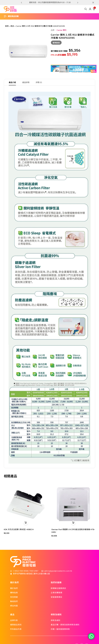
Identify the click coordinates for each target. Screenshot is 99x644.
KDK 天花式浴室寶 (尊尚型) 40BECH (19, 529)
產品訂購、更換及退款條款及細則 (65, 624)
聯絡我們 (14, 601)
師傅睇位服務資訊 (58, 588)
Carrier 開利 (61, 30)
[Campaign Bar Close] (94, 2)
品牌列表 (14, 620)
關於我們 (14, 588)
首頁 (7, 26)
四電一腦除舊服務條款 (60, 629)
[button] (77, 2)
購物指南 (14, 592)
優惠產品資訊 (16, 624)
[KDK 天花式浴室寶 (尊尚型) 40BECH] (26, 504)
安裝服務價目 (56, 597)
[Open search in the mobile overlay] (85, 9)
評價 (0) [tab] (39, 82)
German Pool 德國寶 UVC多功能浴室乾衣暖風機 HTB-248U (73, 530)
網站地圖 (14, 605)
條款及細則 (55, 620)
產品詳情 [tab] (25, 82)
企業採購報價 (56, 592)
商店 (12, 26)
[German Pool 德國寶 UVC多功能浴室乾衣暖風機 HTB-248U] (73, 504)
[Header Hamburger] (12, 16)
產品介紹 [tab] (12, 82)
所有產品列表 (16, 629)
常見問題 (14, 597)
